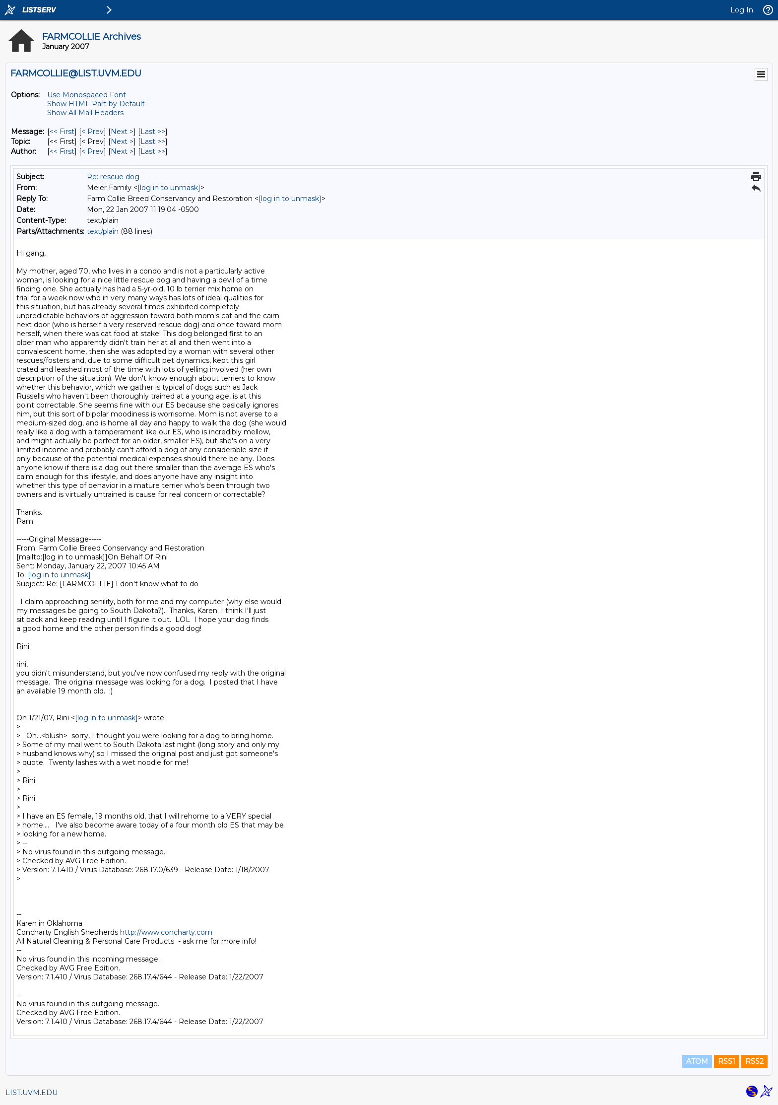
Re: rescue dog (113, 176)
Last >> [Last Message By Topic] (152, 141)
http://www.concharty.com (166, 932)
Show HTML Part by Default (96, 103)
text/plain (103, 231)
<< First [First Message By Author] (62, 151)
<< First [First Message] (62, 131)
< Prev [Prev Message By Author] (92, 151)
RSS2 (754, 1061)
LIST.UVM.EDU (31, 1092)
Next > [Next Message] (122, 131)
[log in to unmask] (168, 187)
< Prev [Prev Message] (92, 131)
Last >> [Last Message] (152, 131)
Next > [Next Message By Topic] (122, 141)
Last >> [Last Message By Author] (152, 151)
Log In (741, 9)
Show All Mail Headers (85, 112)
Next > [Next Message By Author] (122, 151)
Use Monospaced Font (86, 94)
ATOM (697, 1061)
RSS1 (726, 1061)
